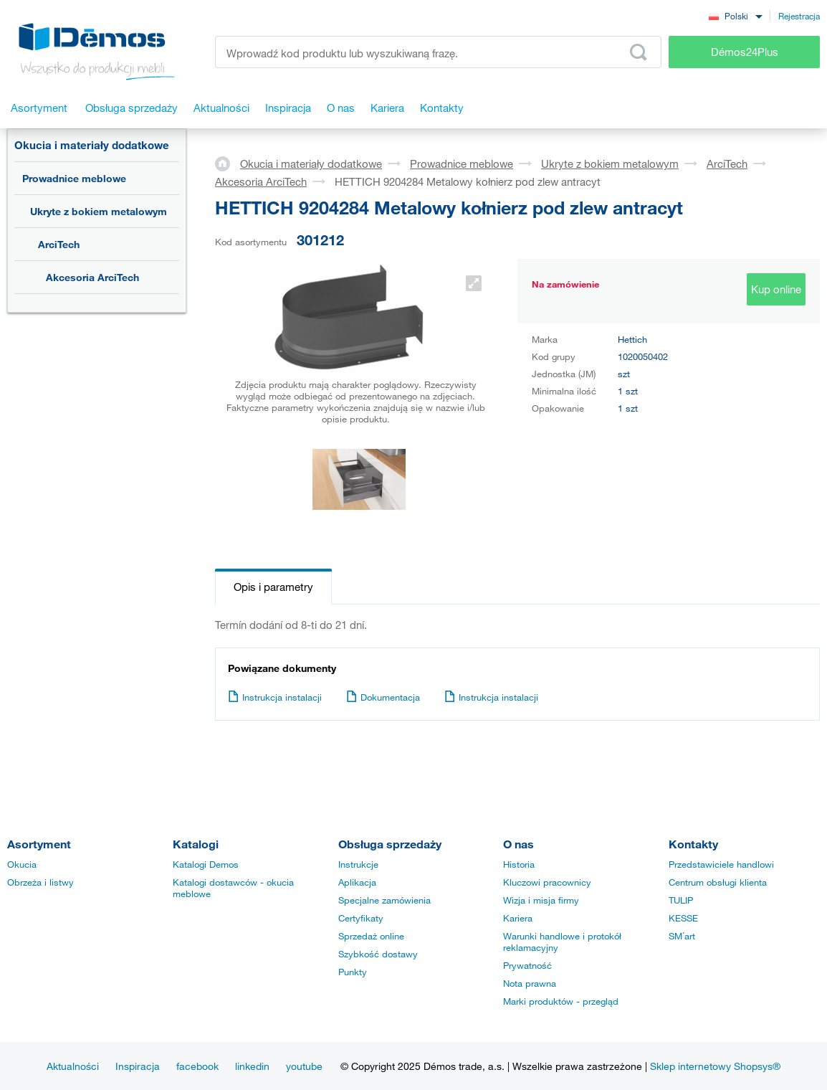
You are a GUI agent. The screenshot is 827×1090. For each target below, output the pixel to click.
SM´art (682, 936)
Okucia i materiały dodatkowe (91, 144)
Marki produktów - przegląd (560, 1001)
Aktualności (73, 1066)
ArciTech (59, 244)
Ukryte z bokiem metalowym (98, 211)
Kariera (517, 918)
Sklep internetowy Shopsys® (715, 1066)
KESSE (683, 918)
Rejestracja (799, 16)
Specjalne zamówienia (384, 900)
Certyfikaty (360, 918)
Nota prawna (529, 983)
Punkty (352, 971)
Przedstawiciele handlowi (721, 864)
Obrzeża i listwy (40, 882)
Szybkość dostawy (378, 953)
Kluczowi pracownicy (547, 882)
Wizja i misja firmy (541, 900)
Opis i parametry (273, 586)
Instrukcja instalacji (275, 697)
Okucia (22, 864)
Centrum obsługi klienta (718, 882)
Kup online (776, 289)
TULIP (681, 900)
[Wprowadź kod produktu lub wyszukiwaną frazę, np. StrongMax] (438, 52)
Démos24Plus (744, 51)
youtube (304, 1066)
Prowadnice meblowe (74, 178)
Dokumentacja (383, 697)
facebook (197, 1066)
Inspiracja (137, 1066)
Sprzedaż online (371, 936)
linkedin (252, 1066)
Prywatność (527, 965)
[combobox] (735, 15)
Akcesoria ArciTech (92, 277)
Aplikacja (357, 882)
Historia (519, 864)
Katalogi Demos (206, 864)
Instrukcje (358, 864)
